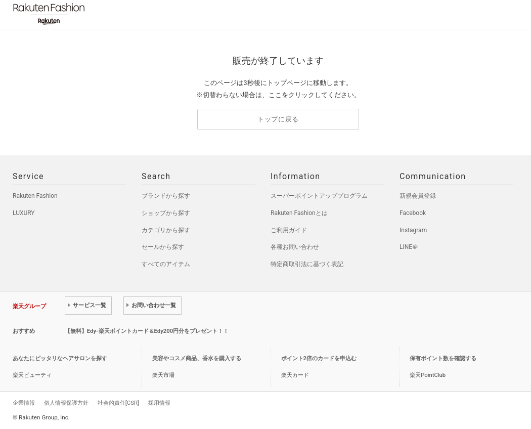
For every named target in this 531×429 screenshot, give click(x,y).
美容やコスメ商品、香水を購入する (196, 358)
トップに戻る (278, 119)
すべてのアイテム (166, 264)
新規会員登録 (418, 195)
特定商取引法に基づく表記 (307, 264)
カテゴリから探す (166, 230)
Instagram (413, 230)
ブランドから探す (166, 195)
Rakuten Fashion (91, 14)
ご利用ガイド (289, 230)
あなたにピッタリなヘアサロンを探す (60, 358)
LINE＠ (409, 246)
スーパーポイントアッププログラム (319, 195)
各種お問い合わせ (295, 246)
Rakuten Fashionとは (299, 213)
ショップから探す (166, 213)
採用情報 (159, 402)
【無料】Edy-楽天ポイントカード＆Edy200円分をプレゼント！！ (147, 331)
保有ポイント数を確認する (443, 358)
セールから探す (163, 246)
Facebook (413, 213)
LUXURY (24, 213)
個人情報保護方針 (66, 402)
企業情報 (24, 402)
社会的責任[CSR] (118, 402)
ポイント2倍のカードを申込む (319, 358)
